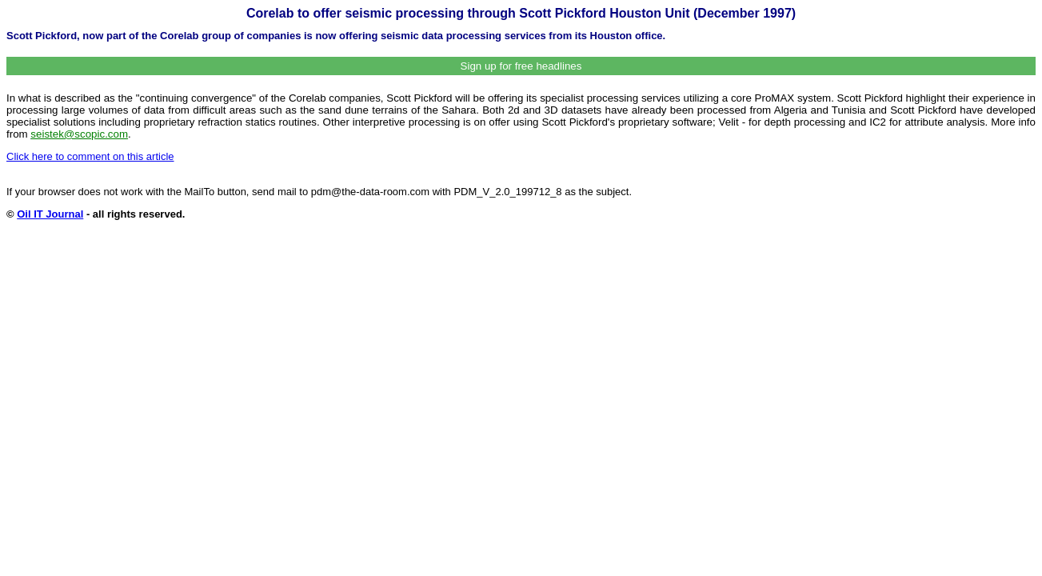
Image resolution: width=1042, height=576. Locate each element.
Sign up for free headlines (521, 66)
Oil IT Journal (50, 214)
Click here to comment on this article (90, 156)
